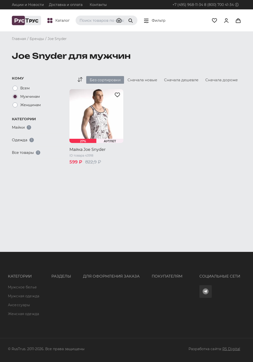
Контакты (98, 4)
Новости (46, 296)
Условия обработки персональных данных (154, 289)
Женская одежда (16, 284)
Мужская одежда (16, 262)
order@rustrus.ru (83, 273)
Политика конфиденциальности (152, 278)
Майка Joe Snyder (87, 149)
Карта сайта (49, 314)
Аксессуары (19, 273)
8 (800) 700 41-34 (219, 4)
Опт (41, 251)
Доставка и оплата (66, 4)
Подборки (47, 278)
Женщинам (30, 105)
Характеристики (53, 269)
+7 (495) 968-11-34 (187, 4)
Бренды (45, 260)
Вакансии (47, 305)
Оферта (129, 251)
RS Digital (231, 349)
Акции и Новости (28, 4)
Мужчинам (30, 96)
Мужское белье (22, 251)
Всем (25, 88)
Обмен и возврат (138, 269)
